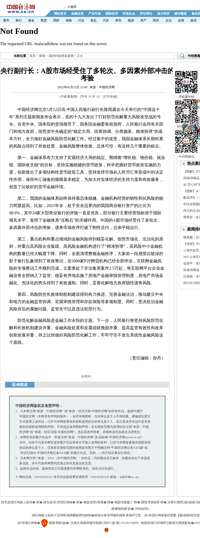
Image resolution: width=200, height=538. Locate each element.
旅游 (193, 20)
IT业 (81, 20)
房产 (143, 20)
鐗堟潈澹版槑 (150, 502)
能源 (131, 20)
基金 (31, 20)
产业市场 (94, 13)
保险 (69, 20)
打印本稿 (110, 96)
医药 (156, 20)
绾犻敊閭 (142, 509)
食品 (93, 20)
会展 (181, 20)
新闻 (42, 56)
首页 (32, 56)
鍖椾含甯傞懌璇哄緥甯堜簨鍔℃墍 (117, 515)
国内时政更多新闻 (61, 56)
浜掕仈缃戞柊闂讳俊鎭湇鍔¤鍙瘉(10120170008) (105, 523)
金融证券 (77, 13)
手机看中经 (186, 78)
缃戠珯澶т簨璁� (95, 502)
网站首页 (60, 13)
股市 (6, 20)
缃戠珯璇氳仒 (123, 502)
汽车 (106, 20)
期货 (44, 20)
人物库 (72, 7)
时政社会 (129, 13)
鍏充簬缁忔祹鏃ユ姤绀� (18, 502)
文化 (168, 20)
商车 (118, 20)
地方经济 (163, 13)
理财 (56, 20)
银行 (19, 20)
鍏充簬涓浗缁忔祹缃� (59, 502)
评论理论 (146, 13)
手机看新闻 (69, 96)
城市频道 (180, 13)
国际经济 (111, 13)
